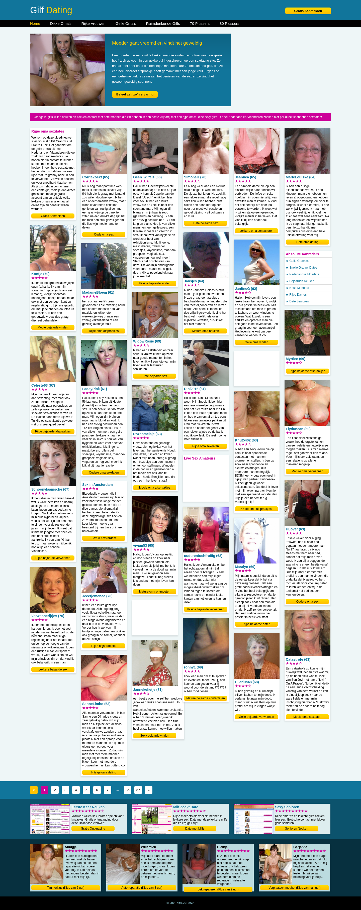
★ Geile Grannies (297, 261)
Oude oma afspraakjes (256, 509)
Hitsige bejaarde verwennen (205, 609)
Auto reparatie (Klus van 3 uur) (141, 887)
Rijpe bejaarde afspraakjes (53, 431)
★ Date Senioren (297, 301)
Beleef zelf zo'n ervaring (134, 94)
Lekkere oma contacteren (256, 231)
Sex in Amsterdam (104, 538)
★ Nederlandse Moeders (302, 274)
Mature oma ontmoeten (154, 591)
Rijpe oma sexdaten (205, 446)
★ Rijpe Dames (296, 294)
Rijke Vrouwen (93, 23)
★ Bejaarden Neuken (300, 281)
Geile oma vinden (256, 342)
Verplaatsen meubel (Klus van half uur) (295, 887)
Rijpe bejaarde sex (103, 646)
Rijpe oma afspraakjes (104, 331)
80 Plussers (229, 23)
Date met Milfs (195, 828)
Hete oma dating (307, 242)
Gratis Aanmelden (308, 11)
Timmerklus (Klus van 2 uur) (65, 887)
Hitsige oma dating (103, 772)
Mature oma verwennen (307, 471)
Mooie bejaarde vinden (53, 327)
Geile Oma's (126, 23)
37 (138, 790)
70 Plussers (200, 23)
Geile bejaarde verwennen (256, 717)
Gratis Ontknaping (93, 828)
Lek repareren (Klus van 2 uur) (218, 889)
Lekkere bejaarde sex (53, 669)
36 (128, 790)
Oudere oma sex (307, 601)
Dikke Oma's (60, 23)
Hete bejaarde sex (154, 376)
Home (35, 23)
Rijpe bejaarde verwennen (52, 558)
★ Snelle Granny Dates (301, 267)
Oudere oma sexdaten (104, 472)
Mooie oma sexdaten (307, 717)
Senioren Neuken (296, 828)
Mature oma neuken (205, 331)
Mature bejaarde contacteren (205, 698)
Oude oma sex (104, 234)
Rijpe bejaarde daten (256, 624)
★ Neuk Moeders (297, 288)
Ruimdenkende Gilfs (163, 23)
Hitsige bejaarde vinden (154, 283)
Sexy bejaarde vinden (154, 735)
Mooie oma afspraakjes (154, 487)
